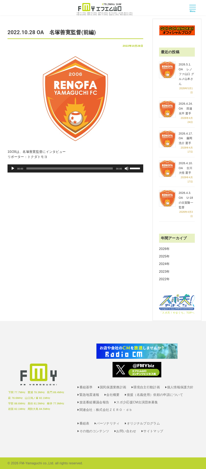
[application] (75, 168)
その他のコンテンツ (94, 431)
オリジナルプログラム (143, 423)
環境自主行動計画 (146, 387)
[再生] (13, 168)
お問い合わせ (126, 431)
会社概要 (112, 394)
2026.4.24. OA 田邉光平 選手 (186, 108)
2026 (163, 249)
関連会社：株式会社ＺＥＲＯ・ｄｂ (105, 409)
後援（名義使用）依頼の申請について (155, 394)
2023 (163, 271)
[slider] (69, 168)
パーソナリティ (107, 423)
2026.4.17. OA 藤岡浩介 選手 (186, 138)
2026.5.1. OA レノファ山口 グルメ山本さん (186, 74)
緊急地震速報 (89, 394)
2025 (163, 256)
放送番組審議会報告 (94, 402)
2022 (163, 279)
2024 (163, 264)
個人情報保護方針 (180, 387)
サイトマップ (153, 431)
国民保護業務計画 (113, 387)
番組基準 (86, 387)
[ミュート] (127, 168)
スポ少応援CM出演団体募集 (137, 402)
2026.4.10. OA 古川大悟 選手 (186, 168)
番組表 (84, 423)
